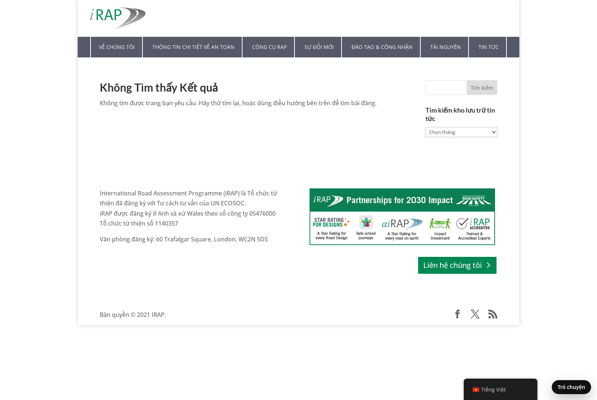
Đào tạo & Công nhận (382, 46)
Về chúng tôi (117, 46)
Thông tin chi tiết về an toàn (193, 46)
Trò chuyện (571, 386)
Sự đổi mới (319, 46)
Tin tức (488, 46)
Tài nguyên (445, 46)
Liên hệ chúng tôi (452, 265)
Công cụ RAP (269, 46)
